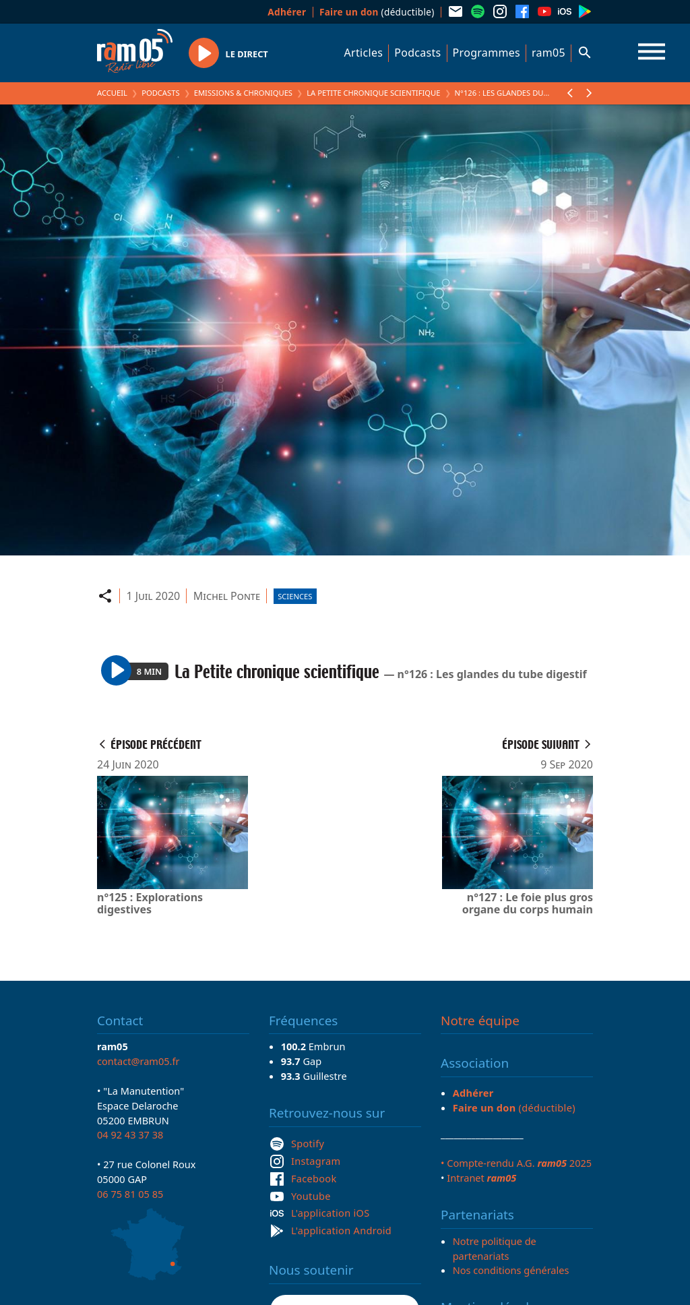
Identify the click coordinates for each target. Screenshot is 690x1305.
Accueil (112, 93)
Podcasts (417, 52)
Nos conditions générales (511, 1270)
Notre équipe (480, 1020)
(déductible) (377, 11)
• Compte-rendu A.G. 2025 (516, 1163)
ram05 (548, 52)
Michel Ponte (226, 595)
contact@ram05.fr (138, 1061)
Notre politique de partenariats (494, 1248)
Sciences (295, 596)
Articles (363, 52)
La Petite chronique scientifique (373, 93)
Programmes (486, 52)
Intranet (481, 1177)
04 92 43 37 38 (130, 1134)
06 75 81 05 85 (130, 1194)
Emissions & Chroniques (243, 93)
